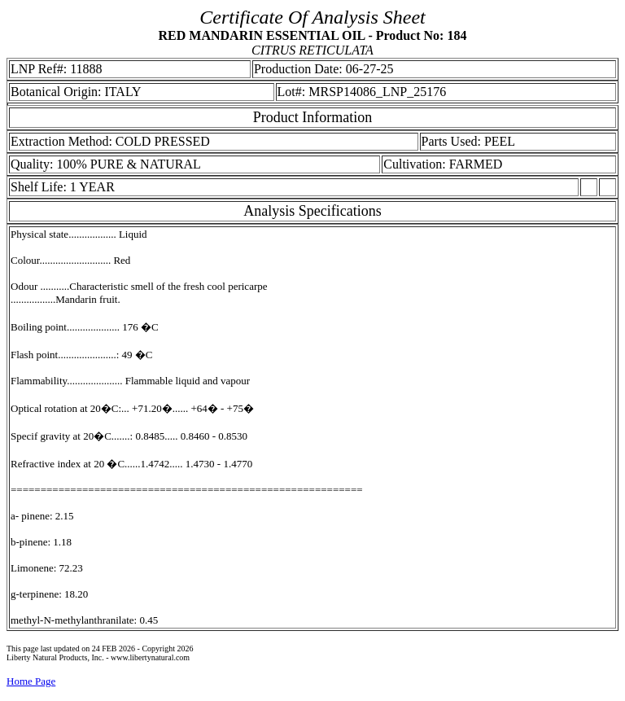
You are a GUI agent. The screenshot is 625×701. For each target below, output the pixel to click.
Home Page (31, 681)
